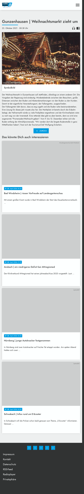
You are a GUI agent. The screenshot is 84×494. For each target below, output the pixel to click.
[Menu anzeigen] (77, 5)
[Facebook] (29, 448)
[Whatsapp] (41, 448)
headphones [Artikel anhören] (73, 28)
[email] (53, 448)
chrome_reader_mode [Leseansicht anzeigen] (78, 28)
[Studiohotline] (47, 448)
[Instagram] (35, 448)
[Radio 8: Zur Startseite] (21, 5)
